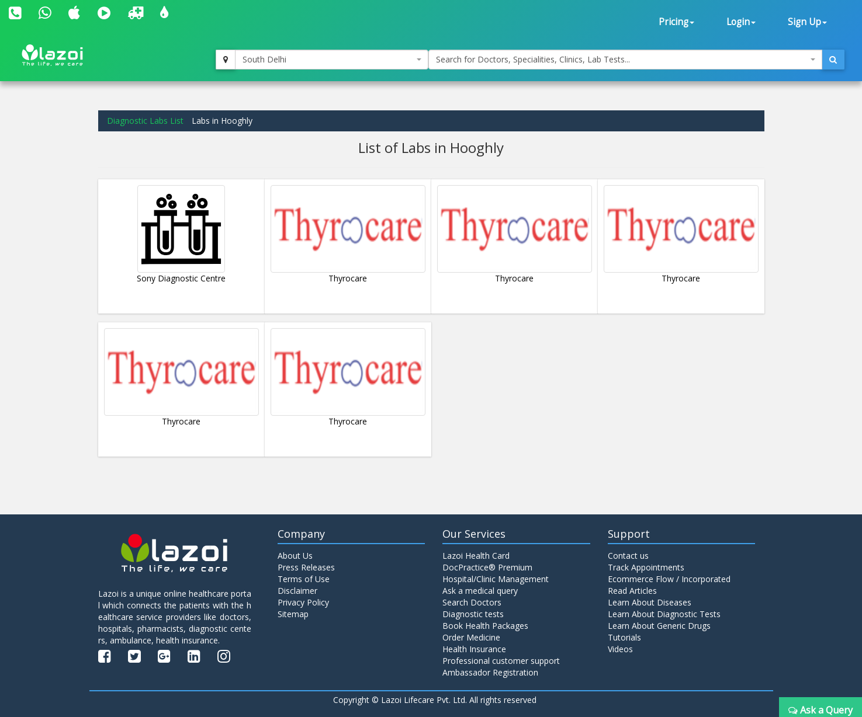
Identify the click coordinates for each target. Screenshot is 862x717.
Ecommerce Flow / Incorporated (669, 578)
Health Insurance (474, 649)
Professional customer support (501, 660)
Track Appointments (646, 567)
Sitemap (293, 613)
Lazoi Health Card (476, 555)
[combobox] (331, 59)
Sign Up (807, 22)
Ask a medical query (480, 590)
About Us (295, 555)
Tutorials (624, 637)
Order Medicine (471, 637)
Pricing (676, 22)
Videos (620, 649)
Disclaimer (297, 590)
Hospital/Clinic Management (495, 578)
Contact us (628, 555)
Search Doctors (471, 602)
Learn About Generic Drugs (659, 625)
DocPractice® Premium (487, 567)
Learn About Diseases (649, 602)
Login (741, 22)
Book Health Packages (485, 625)
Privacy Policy (303, 602)
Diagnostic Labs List (145, 120)
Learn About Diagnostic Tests (664, 613)
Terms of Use (304, 578)
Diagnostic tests (473, 613)
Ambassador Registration (490, 672)
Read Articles (632, 590)
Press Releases (306, 567)
